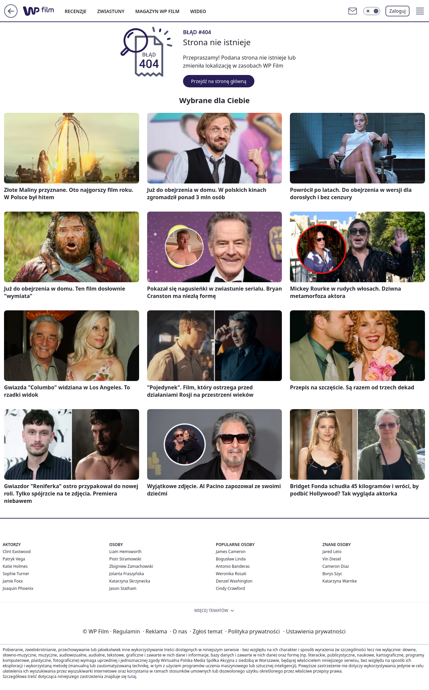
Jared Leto (332, 551)
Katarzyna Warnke (339, 581)
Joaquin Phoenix (18, 588)
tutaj (131, 676)
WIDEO (198, 11)
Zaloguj (397, 11)
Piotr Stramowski (125, 559)
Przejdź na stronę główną (218, 81)
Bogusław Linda (231, 559)
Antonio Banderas (233, 566)
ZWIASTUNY (111, 11)
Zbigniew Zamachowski (131, 566)
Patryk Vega (14, 559)
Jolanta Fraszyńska (126, 574)
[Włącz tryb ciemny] (371, 11)
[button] (420, 11)
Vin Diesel (331, 559)
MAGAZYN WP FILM (157, 11)
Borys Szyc (332, 574)
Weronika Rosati (231, 574)
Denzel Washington (234, 581)
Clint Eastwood (16, 551)
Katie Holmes (15, 566)
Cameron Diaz (335, 566)
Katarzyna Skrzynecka (129, 581)
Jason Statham (122, 588)
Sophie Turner (16, 574)
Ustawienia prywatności (314, 631)
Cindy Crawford (230, 588)
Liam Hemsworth (125, 551)
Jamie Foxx (13, 581)
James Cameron (231, 551)
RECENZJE (75, 11)
